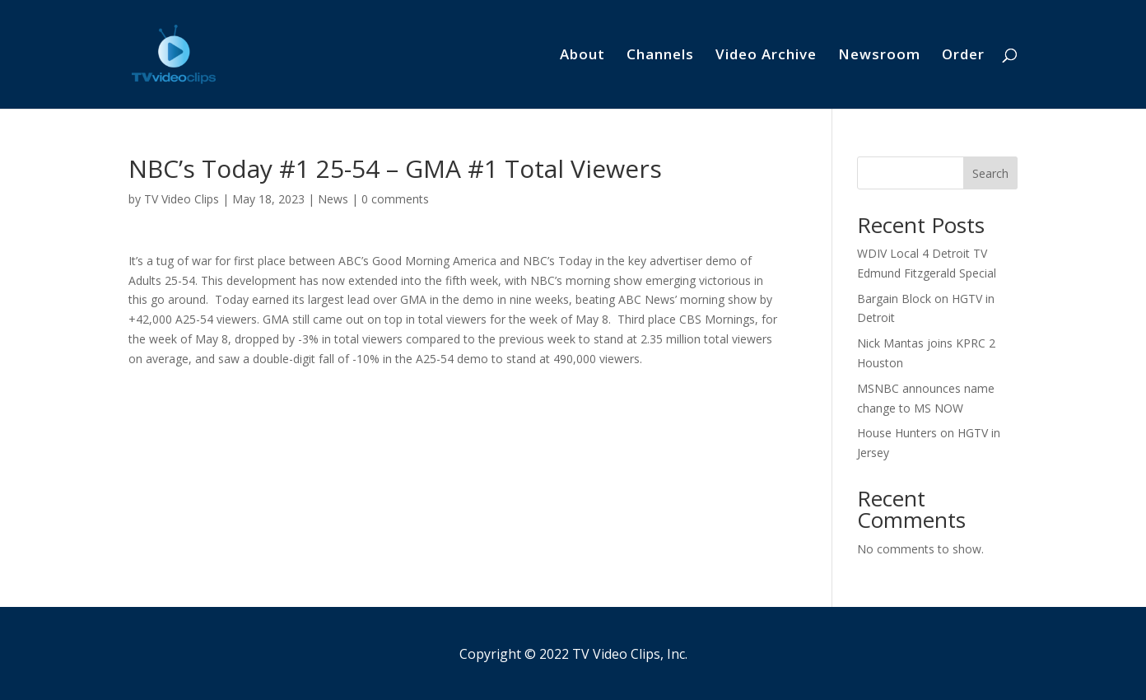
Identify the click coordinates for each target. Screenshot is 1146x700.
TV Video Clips (181, 199)
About (582, 56)
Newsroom (879, 56)
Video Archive (766, 56)
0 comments (395, 199)
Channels (660, 56)
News (333, 199)
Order (963, 56)
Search (990, 173)
